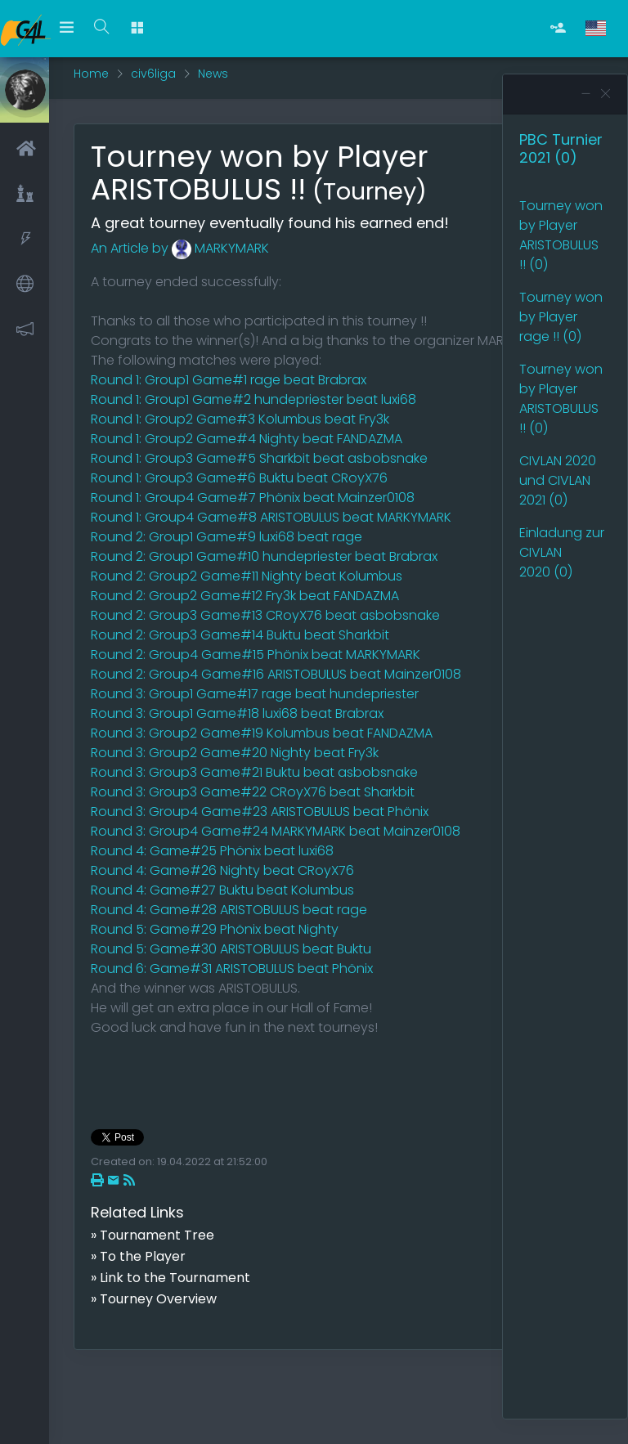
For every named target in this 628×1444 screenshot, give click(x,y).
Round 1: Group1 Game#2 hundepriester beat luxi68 (253, 399)
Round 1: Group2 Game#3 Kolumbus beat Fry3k (240, 419)
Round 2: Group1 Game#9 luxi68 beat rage (226, 536)
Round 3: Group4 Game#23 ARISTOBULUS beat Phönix (259, 811)
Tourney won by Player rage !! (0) (561, 317)
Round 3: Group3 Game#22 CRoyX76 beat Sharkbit (253, 792)
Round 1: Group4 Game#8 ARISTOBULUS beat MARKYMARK (271, 517)
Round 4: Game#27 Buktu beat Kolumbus (222, 890)
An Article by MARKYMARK (180, 248)
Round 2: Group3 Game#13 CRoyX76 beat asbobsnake (265, 615)
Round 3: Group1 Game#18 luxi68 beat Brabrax (237, 713)
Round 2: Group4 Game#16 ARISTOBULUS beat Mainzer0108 (276, 674)
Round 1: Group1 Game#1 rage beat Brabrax (228, 379)
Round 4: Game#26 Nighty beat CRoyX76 (222, 870)
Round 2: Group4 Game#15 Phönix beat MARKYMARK (255, 654)
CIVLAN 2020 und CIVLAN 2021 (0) (557, 480)
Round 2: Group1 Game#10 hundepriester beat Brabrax (264, 556)
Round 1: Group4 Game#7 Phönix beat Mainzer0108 (253, 497)
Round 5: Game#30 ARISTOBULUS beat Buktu (231, 948)
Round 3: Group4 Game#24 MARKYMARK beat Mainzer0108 (275, 831)
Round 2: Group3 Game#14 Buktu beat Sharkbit (240, 635)
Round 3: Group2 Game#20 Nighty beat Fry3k (235, 752)
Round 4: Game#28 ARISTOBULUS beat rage (229, 909)
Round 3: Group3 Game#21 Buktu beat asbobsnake (254, 772)
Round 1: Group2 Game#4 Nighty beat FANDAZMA (246, 438)
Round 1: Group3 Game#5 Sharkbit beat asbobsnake (259, 458)
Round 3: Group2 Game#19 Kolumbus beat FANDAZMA (262, 733)
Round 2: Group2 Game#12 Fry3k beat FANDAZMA (245, 595)
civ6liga (153, 73)
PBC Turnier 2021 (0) (561, 148)
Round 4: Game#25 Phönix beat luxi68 (212, 850)
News (213, 73)
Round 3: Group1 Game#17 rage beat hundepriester (255, 693)
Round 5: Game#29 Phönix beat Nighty (215, 929)
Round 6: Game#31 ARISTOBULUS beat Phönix (232, 968)
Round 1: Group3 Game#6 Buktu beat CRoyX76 (239, 478)
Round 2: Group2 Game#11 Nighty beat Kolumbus (246, 576)
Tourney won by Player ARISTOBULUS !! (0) (561, 235)
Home (91, 73)
